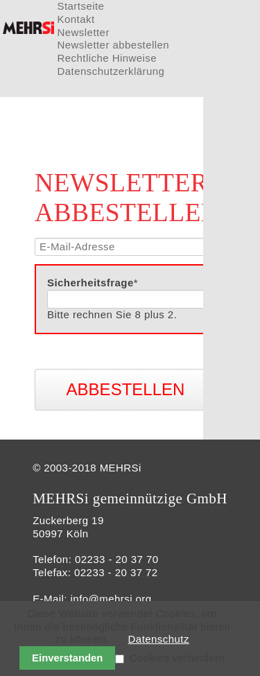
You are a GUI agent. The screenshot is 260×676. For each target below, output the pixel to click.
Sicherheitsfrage (92, 282)
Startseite (81, 6)
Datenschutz (158, 639)
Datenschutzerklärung (111, 71)
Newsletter (84, 32)
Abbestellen (126, 389)
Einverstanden (67, 658)
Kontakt (76, 19)
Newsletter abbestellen (114, 45)
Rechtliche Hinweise (107, 58)
